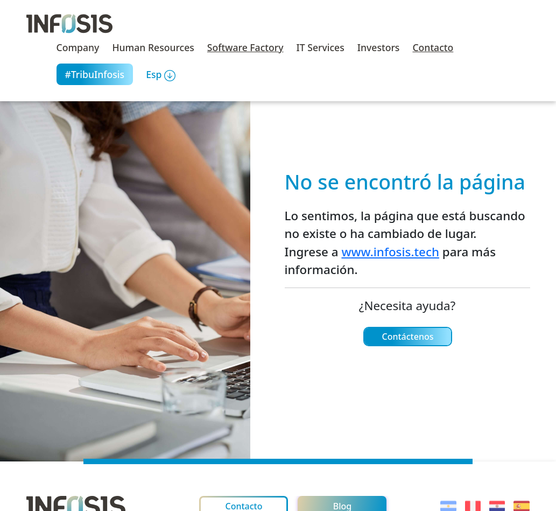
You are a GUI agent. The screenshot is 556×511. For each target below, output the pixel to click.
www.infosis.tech (390, 251)
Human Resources (153, 47)
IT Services (320, 47)
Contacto (432, 47)
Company (78, 47)
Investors (378, 47)
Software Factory (245, 47)
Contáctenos (407, 336)
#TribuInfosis (95, 74)
